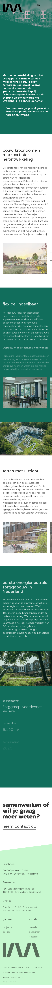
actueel (7, 937)
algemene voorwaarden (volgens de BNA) (19, 975)
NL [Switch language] (38, 4)
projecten (8, 932)
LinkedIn (33, 932)
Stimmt (20, 979)
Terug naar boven (9, 984)
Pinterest (33, 942)
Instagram (34, 937)
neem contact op (19, 828)
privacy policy (38, 970)
